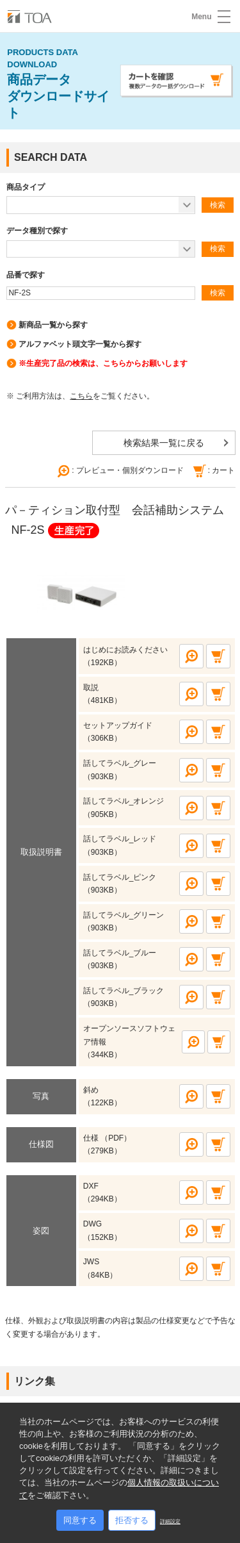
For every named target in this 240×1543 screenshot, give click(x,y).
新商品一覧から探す (53, 324)
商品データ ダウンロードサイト (58, 83)
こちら (81, 396)
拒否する (131, 1520)
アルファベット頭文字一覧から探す (80, 344)
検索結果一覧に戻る (164, 443)
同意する (80, 1520)
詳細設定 (170, 1521)
